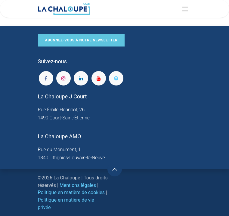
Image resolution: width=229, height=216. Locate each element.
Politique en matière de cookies (71, 192)
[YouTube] (98, 78)
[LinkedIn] (81, 78)
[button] (114, 169)
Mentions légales (78, 185)
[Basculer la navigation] (185, 8)
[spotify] (116, 78)
